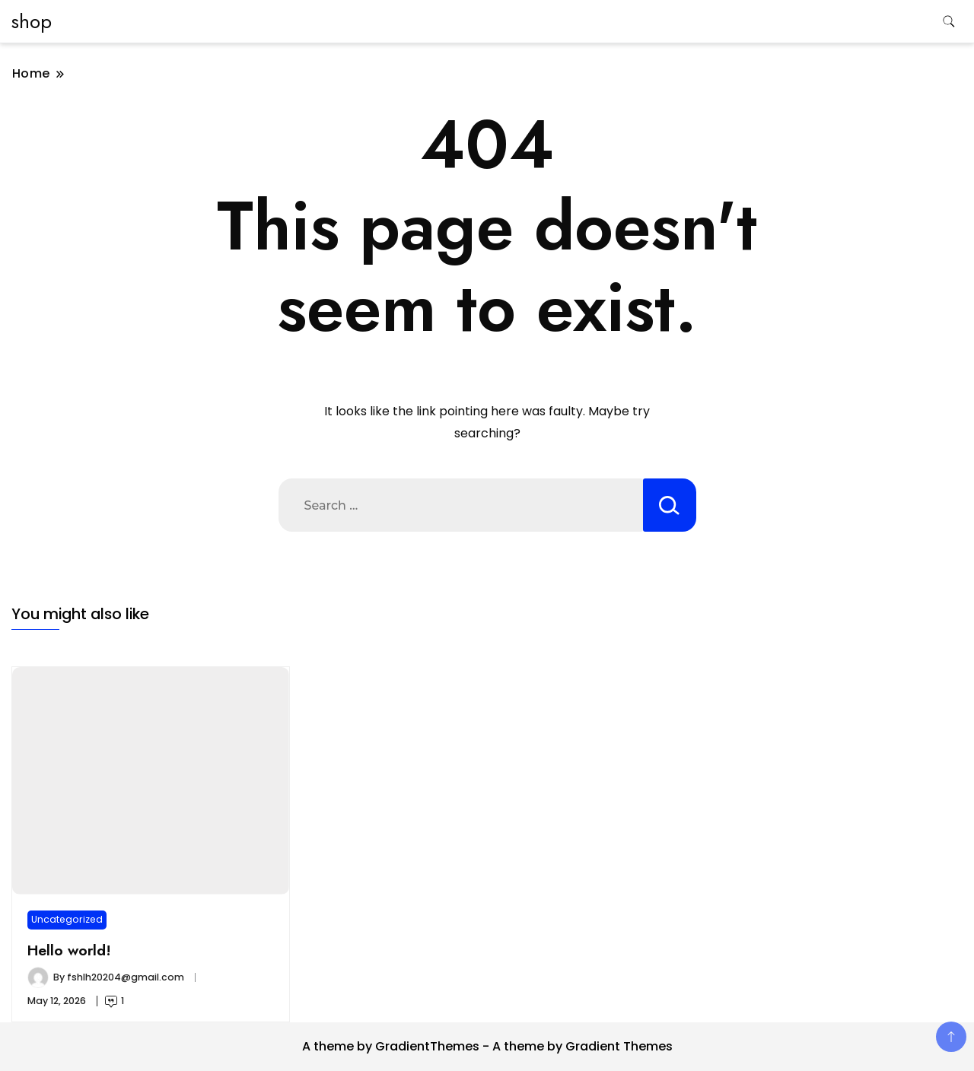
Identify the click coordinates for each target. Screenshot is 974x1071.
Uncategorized (67, 919)
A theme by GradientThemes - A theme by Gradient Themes (487, 1046)
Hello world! (69, 950)
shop (31, 21)
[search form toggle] (949, 22)
